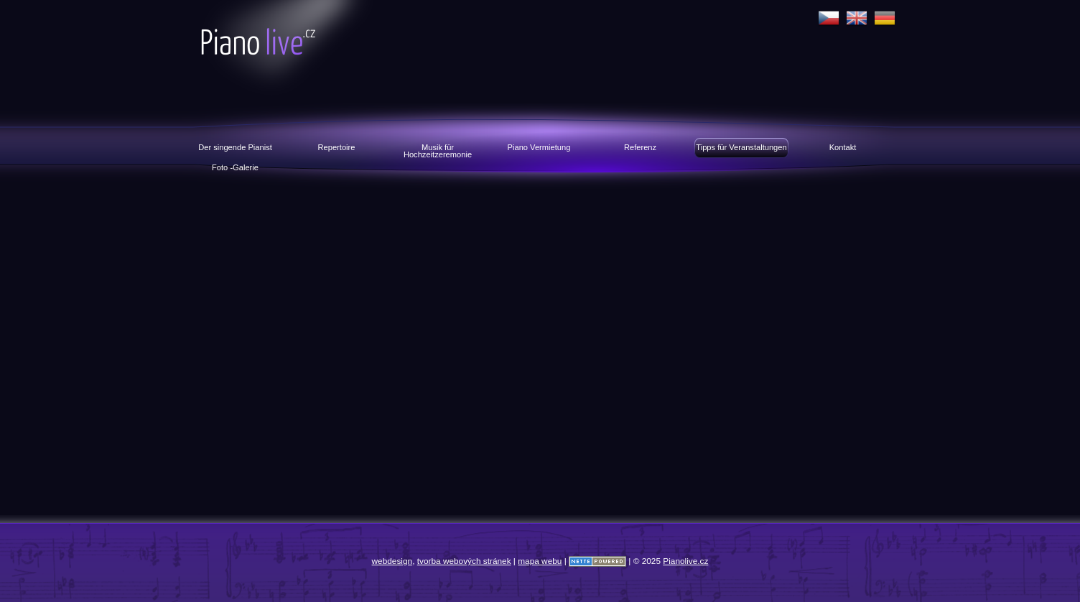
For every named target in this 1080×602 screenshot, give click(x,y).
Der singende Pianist (235, 147)
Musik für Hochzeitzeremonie (438, 150)
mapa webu (540, 561)
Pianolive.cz (324, 51)
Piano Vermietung (539, 147)
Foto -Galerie (235, 167)
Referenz (640, 147)
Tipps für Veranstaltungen (741, 147)
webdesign (392, 561)
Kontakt (843, 147)
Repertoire (336, 147)
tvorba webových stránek (464, 561)
